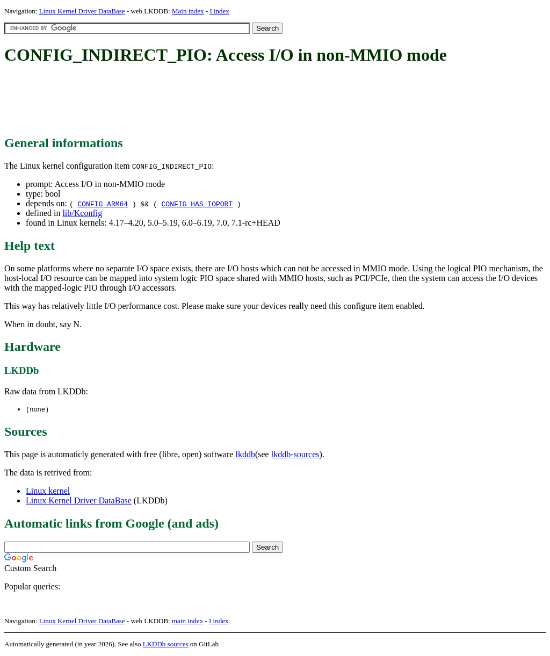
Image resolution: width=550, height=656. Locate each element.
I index (219, 11)
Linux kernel (48, 491)
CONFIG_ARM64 (102, 203)
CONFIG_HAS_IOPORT (197, 203)
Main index (188, 11)
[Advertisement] (199, 101)
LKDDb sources (166, 644)
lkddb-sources (295, 454)
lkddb (245, 454)
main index (187, 621)
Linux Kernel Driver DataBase (82, 11)
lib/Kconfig (82, 213)
